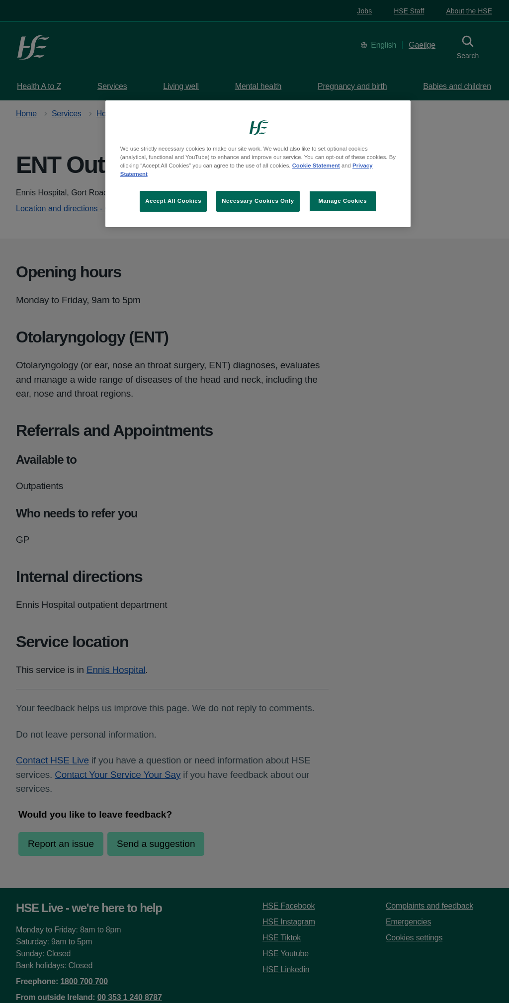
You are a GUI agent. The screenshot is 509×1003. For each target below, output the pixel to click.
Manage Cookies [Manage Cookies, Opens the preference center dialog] (342, 201)
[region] (258, 163)
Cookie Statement (316, 165)
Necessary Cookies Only (258, 201)
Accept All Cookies (173, 201)
